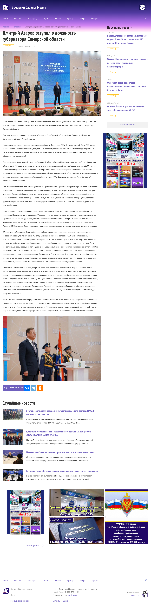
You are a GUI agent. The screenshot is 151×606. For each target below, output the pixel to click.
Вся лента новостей (127, 124)
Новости (58, 18)
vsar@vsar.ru (72, 595)
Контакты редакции (60, 600)
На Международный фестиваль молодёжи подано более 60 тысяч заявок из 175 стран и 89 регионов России (127, 39)
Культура (70, 18)
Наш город (32, 18)
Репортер (18, 18)
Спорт (82, 18)
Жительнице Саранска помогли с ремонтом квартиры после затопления (60, 452)
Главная (5, 18)
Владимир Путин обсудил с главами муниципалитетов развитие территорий (62, 471)
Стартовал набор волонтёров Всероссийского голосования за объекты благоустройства (126, 86)
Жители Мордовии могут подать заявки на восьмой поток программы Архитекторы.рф (127, 63)
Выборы (94, 18)
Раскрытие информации (20, 600)
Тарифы (94, 580)
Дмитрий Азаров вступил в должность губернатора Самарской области (53, 27)
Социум (45, 18)
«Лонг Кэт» (135, 595)
